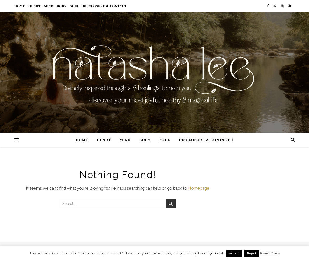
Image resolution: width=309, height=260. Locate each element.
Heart (34, 6)
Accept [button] (234, 253)
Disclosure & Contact (105, 6)
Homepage (198, 188)
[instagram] (282, 6)
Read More (270, 253)
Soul (74, 6)
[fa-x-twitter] (275, 6)
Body (62, 6)
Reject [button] (251, 253)
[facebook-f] (268, 6)
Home (19, 6)
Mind (48, 6)
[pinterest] (289, 6)
